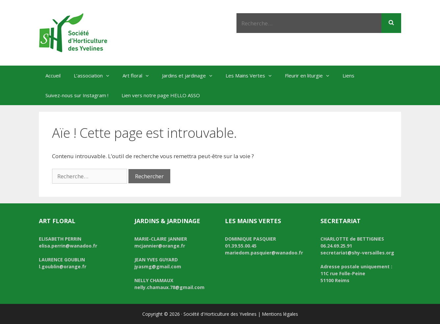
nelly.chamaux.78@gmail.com (169, 287)
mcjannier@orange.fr (159, 246)
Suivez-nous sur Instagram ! (76, 95)
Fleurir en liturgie (310, 75)
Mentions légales (280, 314)
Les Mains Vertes (252, 75)
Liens (348, 75)
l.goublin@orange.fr (62, 266)
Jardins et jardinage (190, 75)
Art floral (139, 75)
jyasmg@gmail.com (157, 266)
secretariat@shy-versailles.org (357, 253)
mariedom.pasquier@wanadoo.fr (264, 253)
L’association (95, 75)
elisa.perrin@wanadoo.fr (68, 246)
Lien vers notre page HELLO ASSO (161, 95)
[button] (109, 75)
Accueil (53, 75)
